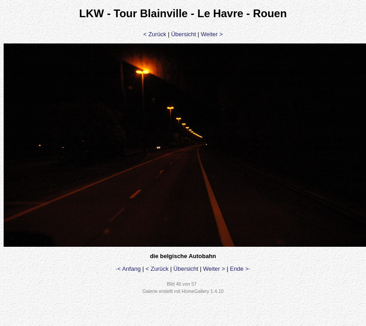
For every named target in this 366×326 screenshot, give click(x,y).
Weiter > (212, 34)
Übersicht (183, 34)
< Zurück (154, 34)
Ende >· (240, 268)
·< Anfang (128, 268)
